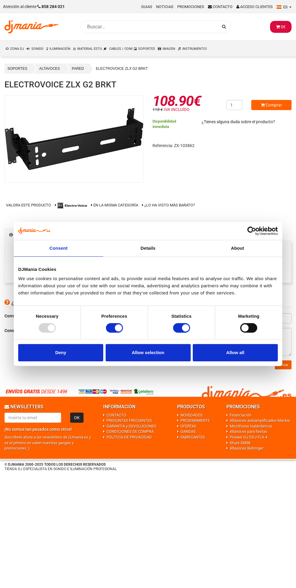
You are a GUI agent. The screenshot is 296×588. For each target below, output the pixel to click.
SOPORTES (146, 49)
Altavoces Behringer (246, 448)
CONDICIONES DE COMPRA (130, 431)
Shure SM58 (240, 443)
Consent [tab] (59, 248)
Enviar (283, 365)
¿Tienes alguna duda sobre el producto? (238, 121)
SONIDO (37, 49)
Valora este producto (28, 205)
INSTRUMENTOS (194, 49)
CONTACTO (116, 415)
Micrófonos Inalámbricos (251, 426)
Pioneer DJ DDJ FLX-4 (248, 437)
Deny (60, 352)
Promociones (190, 6)
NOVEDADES (192, 415)
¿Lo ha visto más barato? (169, 205)
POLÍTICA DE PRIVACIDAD (129, 437)
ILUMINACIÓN (60, 49)
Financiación (240, 415)
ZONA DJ (17, 49)
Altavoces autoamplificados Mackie (260, 420)
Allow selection (148, 352)
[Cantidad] (234, 105)
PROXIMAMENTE (195, 420)
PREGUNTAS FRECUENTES (129, 420)
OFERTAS (188, 426)
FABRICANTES (193, 437)
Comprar (271, 105)
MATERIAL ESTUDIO (89, 49)
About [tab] (237, 248)
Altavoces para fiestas (248, 431)
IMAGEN (169, 49)
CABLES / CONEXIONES (121, 49)
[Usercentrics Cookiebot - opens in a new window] (252, 230)
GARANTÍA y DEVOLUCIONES (131, 426)
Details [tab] (148, 248)
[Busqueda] (149, 27)
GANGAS (188, 431)
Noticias (164, 6)
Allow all (235, 352)
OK (77, 417)
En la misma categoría (114, 205)
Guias (146, 6)
